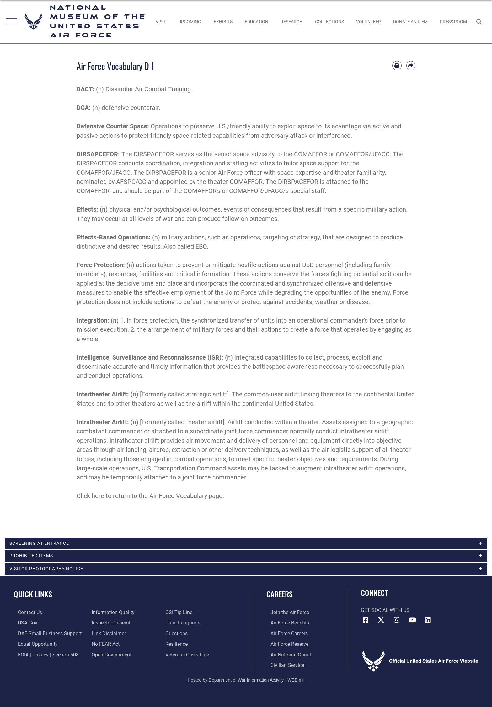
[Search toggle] (480, 21)
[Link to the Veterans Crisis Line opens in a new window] (188, 655)
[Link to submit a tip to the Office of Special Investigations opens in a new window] (180, 613)
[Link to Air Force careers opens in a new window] (285, 634)
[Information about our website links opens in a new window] (107, 634)
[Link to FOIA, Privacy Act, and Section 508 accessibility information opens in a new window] (44, 655)
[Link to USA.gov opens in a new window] (23, 624)
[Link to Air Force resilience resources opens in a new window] (178, 645)
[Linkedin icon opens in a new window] (427, 621)
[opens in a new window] (160, 21)
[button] (10, 21)
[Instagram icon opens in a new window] (396, 621)
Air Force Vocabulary (178, 496)
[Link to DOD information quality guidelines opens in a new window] (111, 613)
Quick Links (33, 594)
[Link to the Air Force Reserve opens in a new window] (285, 645)
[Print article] (396, 65)
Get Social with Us (385, 611)
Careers (279, 594)
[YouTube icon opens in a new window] (412, 621)
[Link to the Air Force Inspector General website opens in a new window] (109, 624)
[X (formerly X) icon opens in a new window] (381, 621)
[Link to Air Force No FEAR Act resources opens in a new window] (104, 645)
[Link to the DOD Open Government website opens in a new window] (110, 655)
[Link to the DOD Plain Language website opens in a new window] (184, 624)
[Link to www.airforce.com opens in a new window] (285, 613)
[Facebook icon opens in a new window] (365, 621)
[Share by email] (410, 65)
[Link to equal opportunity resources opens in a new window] (34, 645)
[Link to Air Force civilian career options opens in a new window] (283, 666)
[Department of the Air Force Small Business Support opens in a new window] (46, 634)
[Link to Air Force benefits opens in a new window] (285, 624)
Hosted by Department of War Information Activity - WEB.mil (246, 680)
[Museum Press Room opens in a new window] (454, 21)
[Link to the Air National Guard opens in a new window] (286, 655)
